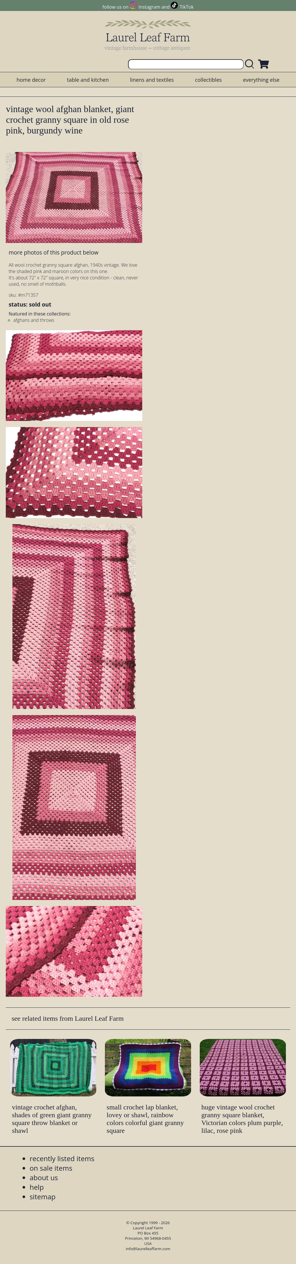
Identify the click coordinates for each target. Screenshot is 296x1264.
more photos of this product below (53, 252)
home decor (31, 79)
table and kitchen (88, 79)
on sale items (50, 1168)
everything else (261, 79)
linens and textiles (152, 79)
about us (43, 1177)
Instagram (149, 7)
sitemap (42, 1196)
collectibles (208, 79)
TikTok (187, 7)
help (36, 1187)
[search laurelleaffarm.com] (251, 64)
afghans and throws (33, 320)
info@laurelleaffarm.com (148, 1248)
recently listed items (61, 1158)
